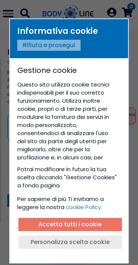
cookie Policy (83, 207)
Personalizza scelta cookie (70, 242)
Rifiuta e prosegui (49, 45)
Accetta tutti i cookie (70, 224)
